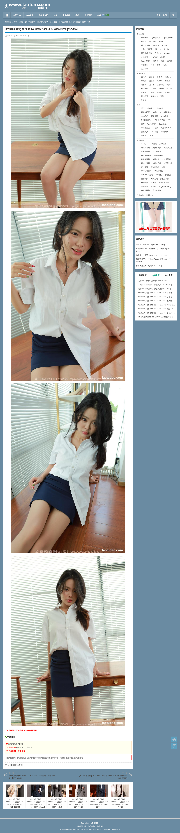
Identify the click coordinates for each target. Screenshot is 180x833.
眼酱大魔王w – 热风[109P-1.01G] (149, 266)
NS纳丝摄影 (145, 128)
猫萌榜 (161, 88)
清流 (165, 65)
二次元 (155, 128)
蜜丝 (169, 120)
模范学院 (160, 85)
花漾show (168, 77)
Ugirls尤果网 (167, 38)
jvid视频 (154, 144)
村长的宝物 (145, 45)
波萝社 (161, 41)
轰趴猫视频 (145, 190)
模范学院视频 (146, 155)
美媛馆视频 (158, 155)
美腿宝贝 (150, 108)
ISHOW (144, 136)
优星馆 (153, 88)
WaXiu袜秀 (151, 124)
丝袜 (55, 15)
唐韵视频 (144, 183)
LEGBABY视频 (147, 175)
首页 (7, 15)
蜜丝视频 (162, 144)
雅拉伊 (164, 45)
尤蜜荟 (151, 77)
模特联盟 (144, 96)
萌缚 (162, 61)
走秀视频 (144, 187)
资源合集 (140, 195)
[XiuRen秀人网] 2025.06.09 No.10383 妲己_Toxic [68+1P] (156, 309)
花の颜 (151, 85)
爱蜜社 (167, 81)
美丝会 (153, 187)
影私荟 (159, 92)
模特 (77, 15)
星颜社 (143, 81)
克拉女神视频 (146, 171)
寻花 (152, 65)
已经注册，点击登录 (16, 751)
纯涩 (163, 167)
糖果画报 (144, 88)
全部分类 (17, 15)
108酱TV (144, 144)
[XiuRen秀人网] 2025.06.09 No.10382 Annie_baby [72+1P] (156, 305)
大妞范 (153, 183)
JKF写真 (158, 175)
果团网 (162, 57)
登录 (158, 15)
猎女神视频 (155, 167)
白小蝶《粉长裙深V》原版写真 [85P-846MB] (155, 285)
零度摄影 (144, 65)
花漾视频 (156, 159)
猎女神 (166, 49)
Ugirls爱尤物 (155, 38)
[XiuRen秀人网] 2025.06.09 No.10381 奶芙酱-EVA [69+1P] (156, 301)
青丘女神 (164, 132)
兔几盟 (169, 88)
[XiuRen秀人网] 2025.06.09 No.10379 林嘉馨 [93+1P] (156, 293)
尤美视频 (154, 179)
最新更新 (88, 15)
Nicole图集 (162, 124)
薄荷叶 (162, 96)
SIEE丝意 (154, 132)
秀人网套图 (43, 15)
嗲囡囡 (143, 92)
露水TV (158, 49)
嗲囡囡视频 (145, 151)
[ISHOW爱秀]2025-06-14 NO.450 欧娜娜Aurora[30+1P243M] (156, 317)
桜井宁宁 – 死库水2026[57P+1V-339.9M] (151, 255)
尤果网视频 (158, 171)
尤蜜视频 (144, 179)
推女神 (143, 41)
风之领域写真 (166, 128)
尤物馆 (151, 92)
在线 (103, 15)
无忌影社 (144, 57)
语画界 (159, 77)
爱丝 (143, 108)
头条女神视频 (164, 183)
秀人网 (143, 77)
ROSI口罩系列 (146, 120)
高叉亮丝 (160, 108)
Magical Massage (165, 187)
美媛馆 (159, 81)
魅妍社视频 (157, 163)
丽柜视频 (154, 116)
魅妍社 (143, 85)
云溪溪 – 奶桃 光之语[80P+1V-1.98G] (150, 245)
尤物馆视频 (166, 159)
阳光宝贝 (154, 57)
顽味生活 (154, 96)
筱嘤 (143, 124)
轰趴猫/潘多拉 (146, 53)
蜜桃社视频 (145, 163)
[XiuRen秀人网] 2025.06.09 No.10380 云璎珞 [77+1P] (156, 297)
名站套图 (29, 15)
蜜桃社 (151, 81)
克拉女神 (158, 53)
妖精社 (155, 112)
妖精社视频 (164, 179)
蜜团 (158, 65)
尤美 (143, 49)
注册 (165, 15)
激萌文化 (156, 45)
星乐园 (167, 92)
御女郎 (169, 85)
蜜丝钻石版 (145, 112)
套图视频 (66, 15)
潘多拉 (155, 61)
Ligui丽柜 (144, 116)
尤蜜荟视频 (157, 148)
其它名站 (144, 69)
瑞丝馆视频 (145, 159)
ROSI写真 (164, 116)
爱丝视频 (144, 167)
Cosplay (167, 53)
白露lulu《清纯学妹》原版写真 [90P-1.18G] (154, 289)
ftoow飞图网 (145, 61)
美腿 (151, 136)
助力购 (143, 100)
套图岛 (9, 36)
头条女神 (152, 41)
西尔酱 (169, 61)
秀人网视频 (145, 148)
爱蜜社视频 (168, 148)
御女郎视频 (157, 151)
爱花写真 (144, 132)
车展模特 (149, 195)
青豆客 (150, 49)
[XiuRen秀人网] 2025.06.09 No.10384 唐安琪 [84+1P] (156, 313)
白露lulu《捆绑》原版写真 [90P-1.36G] (152, 281)
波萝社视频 (168, 163)
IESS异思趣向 (30, 22)
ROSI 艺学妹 (160, 120)
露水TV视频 (157, 190)
